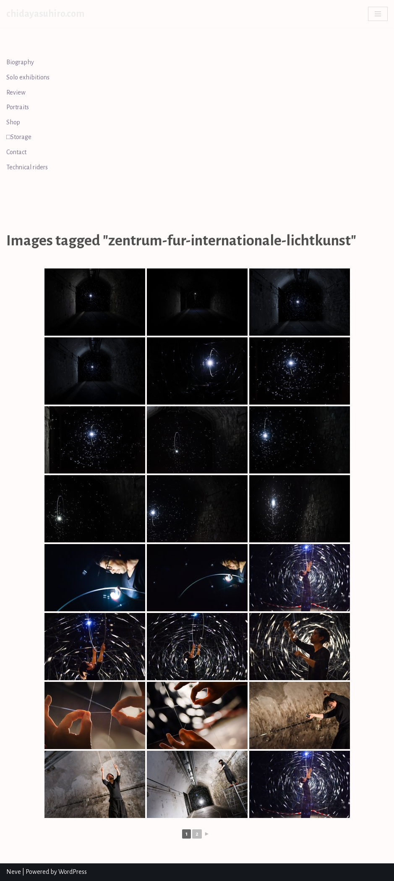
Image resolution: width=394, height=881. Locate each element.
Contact (16, 152)
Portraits (17, 107)
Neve (13, 871)
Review (16, 92)
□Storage (18, 137)
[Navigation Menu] (378, 14)
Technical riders (27, 167)
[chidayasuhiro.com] (45, 14)
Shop (13, 122)
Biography (20, 62)
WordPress (72, 871)
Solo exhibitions (28, 77)
